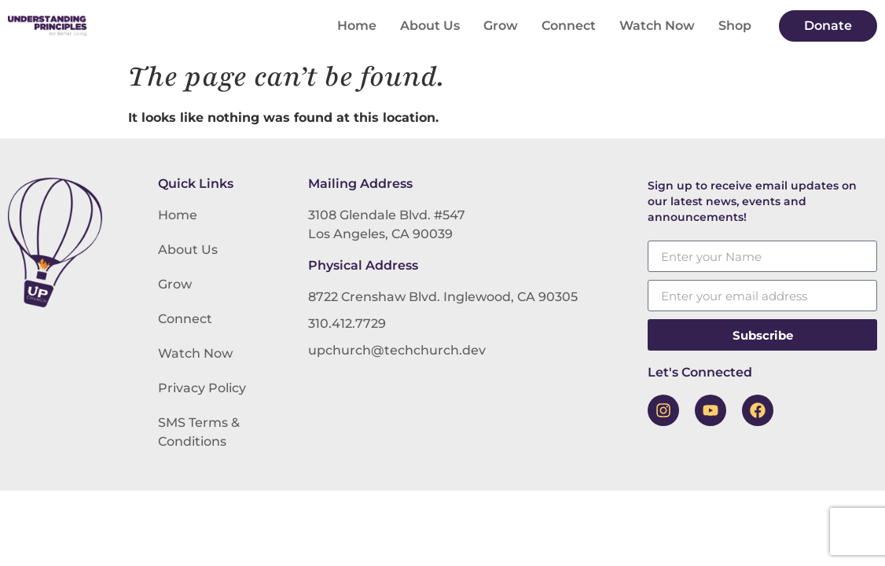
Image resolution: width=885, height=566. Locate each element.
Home (356, 25)
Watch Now (657, 25)
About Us (430, 25)
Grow (500, 25)
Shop (734, 25)
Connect (569, 25)
